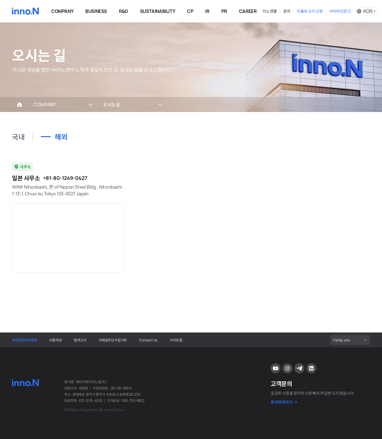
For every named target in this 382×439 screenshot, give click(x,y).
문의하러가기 (281, 402)
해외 (61, 137)
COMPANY (62, 11)
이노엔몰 (269, 11)
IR (207, 11)
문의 (286, 11)
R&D (123, 11)
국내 (18, 137)
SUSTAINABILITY (157, 11)
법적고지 (80, 340)
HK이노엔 (25, 11)
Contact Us (148, 340)
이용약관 (55, 340)
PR (224, 11)
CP (190, 11)
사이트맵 (176, 340)
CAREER (248, 11)
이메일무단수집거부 (113, 340)
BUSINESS (96, 11)
